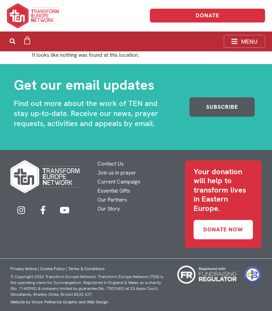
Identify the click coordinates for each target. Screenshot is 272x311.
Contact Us (110, 163)
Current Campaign (118, 181)
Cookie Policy (52, 269)
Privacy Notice (23, 269)
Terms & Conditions (86, 269)
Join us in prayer (116, 172)
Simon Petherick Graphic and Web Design (70, 302)
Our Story (108, 208)
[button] (12, 41)
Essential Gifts (113, 190)
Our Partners (112, 199)
